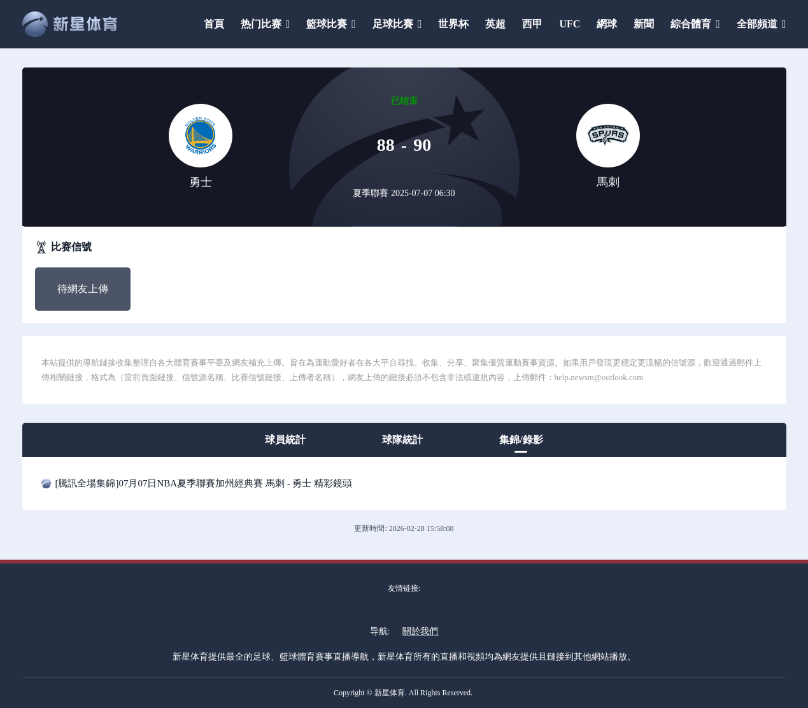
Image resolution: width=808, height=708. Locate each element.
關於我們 (420, 631)
